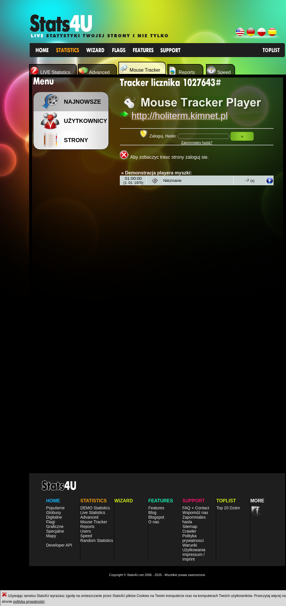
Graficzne (54, 526)
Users (85, 531)
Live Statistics (92, 512)
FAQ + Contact (195, 508)
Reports (87, 526)
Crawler (189, 531)
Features (156, 508)
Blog (152, 512)
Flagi (50, 522)
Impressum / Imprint (193, 556)
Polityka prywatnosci (193, 538)
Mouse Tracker (93, 522)
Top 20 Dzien (228, 508)
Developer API (59, 545)
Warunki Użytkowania (193, 547)
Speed (86, 535)
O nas (153, 522)
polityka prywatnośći (28, 602)
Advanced (89, 517)
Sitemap (189, 526)
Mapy (51, 535)
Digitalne (54, 517)
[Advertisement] (54, 211)
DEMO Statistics (95, 508)
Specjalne (55, 531)
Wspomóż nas (195, 512)
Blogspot (156, 517)
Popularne (55, 508)
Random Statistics (96, 540)
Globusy (53, 512)
